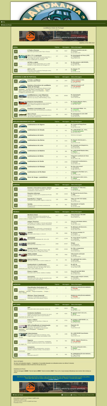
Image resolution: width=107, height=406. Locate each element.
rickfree (75, 178)
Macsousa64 (76, 146)
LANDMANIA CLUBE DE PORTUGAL (24, 77)
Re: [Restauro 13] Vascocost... (79, 227)
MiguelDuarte (76, 321)
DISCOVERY (32, 243)
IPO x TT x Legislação (35, 55)
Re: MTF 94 (74, 264)
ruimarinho (76, 109)
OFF (29, 307)
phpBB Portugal (23, 399)
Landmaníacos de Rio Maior (37, 172)
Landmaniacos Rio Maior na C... (79, 171)
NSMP (74, 173)
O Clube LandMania (34, 80)
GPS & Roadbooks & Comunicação (39, 325)
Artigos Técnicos (33, 221)
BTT (29, 354)
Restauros (31, 227)
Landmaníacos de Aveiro (36, 135)
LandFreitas (76, 239)
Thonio (74, 200)
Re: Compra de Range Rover (78, 124)
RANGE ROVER (33, 248)
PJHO (74, 141)
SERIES (30, 232)
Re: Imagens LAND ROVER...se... (80, 319)
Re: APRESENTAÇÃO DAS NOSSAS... (81, 353)
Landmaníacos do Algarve (36, 124)
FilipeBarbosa (76, 56)
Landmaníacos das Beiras (36, 140)
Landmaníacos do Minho (36, 156)
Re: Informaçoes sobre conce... (79, 177)
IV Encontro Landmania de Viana (80, 156)
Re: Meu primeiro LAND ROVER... (80, 62)
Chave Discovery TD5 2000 (78, 214)
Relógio (73, 243)
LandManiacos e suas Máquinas (38, 95)
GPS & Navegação (30, 329)
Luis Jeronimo (77, 81)
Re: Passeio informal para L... (79, 140)
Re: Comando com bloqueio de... (80, 145)
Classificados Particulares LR (37, 287)
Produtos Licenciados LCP (36, 108)
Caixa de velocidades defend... (79, 221)
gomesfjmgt (76, 167)
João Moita (75, 278)
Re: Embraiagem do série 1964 (79, 113)
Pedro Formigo (76, 265)
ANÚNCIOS (16, 284)
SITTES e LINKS (33, 62)
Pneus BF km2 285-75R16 (78, 271)
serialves (75, 51)
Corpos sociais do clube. (77, 80)
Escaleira (75, 233)
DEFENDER (31, 238)
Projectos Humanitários (35, 102)
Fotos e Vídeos (32, 320)
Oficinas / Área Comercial (36, 295)
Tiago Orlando (76, 355)
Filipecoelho (58, 371)
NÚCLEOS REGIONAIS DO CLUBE (24, 121)
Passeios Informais (34, 193)
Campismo (31, 347)
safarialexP (76, 96)
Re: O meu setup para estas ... (79, 347)
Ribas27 (75, 348)
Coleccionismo (32, 333)
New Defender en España (78, 204)
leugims (75, 309)
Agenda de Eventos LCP (77, 85)
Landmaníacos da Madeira (36, 150)
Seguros (30, 340)
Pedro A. (75, 152)
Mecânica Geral (33, 215)
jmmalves (75, 189)
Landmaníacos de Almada (36, 130)
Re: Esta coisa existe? (77, 166)
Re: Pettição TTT (75, 69)
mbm (74, 326)
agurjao (75, 255)
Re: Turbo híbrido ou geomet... (79, 237)
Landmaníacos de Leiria (35, 145)
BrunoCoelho (76, 228)
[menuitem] (3, 22)
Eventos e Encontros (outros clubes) (39, 188)
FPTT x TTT (31, 69)
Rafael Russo (76, 272)
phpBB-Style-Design (32, 401)
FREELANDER (32, 254)
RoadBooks (39, 329)
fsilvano (75, 334)
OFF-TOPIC (16, 304)
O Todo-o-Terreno (33, 50)
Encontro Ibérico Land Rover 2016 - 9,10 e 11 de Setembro (34, 90)
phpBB (22, 398)
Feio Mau (75, 288)
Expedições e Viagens (35, 199)
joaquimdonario (77, 103)
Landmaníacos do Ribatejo (36, 166)
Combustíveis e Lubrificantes (37, 264)
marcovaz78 (76, 216)
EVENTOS (16, 184)
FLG (74, 157)
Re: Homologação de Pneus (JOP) (80, 55)
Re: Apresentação (76, 95)
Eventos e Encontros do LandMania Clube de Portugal (39, 86)
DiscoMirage (76, 63)
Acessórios (31, 276)
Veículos (28, 291)
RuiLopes (75, 162)
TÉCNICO (16, 212)
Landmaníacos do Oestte (36, 161)
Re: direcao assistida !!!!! (78, 232)
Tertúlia (30, 204)
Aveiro (74, 125)
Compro (45, 291)
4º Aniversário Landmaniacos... (79, 161)
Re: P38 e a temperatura (77, 248)
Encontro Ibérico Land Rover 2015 (34, 89)
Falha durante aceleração (78, 254)
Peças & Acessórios (36, 291)
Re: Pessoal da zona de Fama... (79, 193)
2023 (72, 307)
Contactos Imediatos (34, 313)
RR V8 (74, 314)
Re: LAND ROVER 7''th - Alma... (79, 129)
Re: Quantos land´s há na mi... (79, 313)
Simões (75, 222)
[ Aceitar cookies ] (53, 379)
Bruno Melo (76, 260)
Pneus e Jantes (32, 271)
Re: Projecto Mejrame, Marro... (79, 101)
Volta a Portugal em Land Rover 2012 (34, 91)
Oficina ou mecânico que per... (79, 50)
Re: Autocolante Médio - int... (79, 108)
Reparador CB (75, 325)
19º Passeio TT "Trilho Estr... (78, 187)
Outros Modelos (33, 259)
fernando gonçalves (78, 131)
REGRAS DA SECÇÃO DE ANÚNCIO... (81, 287)
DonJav (75, 205)
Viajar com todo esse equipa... (79, 198)
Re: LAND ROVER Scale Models (79, 333)
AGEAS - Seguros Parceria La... (79, 340)
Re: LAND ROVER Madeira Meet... (80, 150)
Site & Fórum (32, 114)
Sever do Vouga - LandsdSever (38, 177)
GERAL (15, 47)
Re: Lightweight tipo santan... (79, 259)
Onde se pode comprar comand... (80, 276)
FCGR (74, 70)
